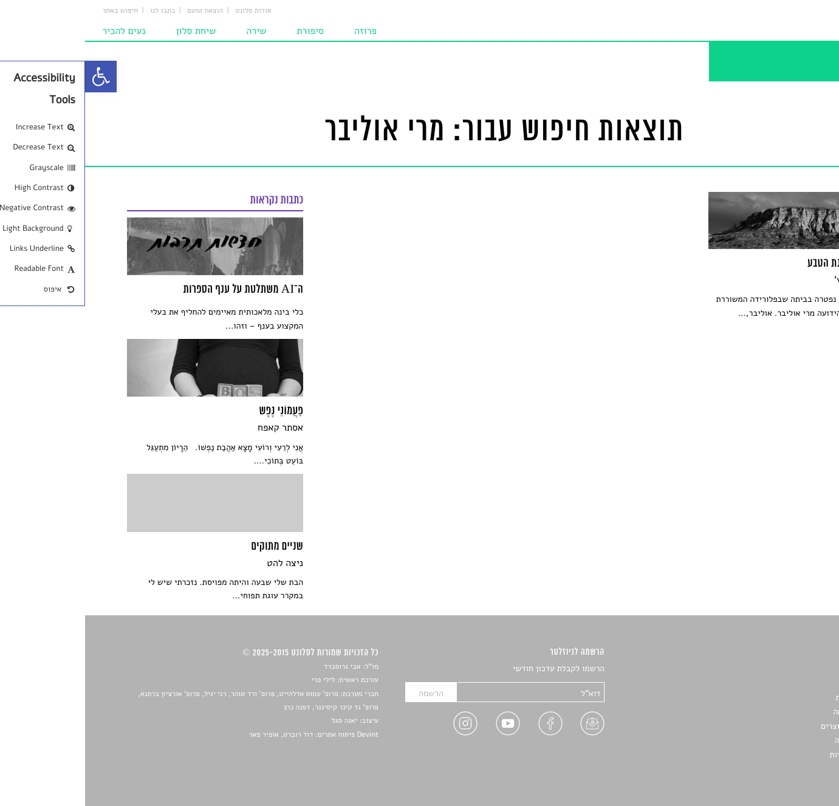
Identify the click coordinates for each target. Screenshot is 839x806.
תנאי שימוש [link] (776, 768)
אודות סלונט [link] (169, 11)
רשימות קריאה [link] (772, 711)
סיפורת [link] (226, 31)
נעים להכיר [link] (39, 31)
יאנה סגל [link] (260, 721)
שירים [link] (786, 683)
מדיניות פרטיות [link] (771, 754)
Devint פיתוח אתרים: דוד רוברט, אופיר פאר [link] (228, 735)
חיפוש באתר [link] (36, 11)
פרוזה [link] (281, 31)
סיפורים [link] (784, 669)
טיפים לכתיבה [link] (773, 740)
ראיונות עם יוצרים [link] (766, 726)
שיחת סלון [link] (112, 31)
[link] (16, 76)
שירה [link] (172, 31)
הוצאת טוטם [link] (121, 11)
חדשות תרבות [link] (773, 697)
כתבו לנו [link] (78, 11)
